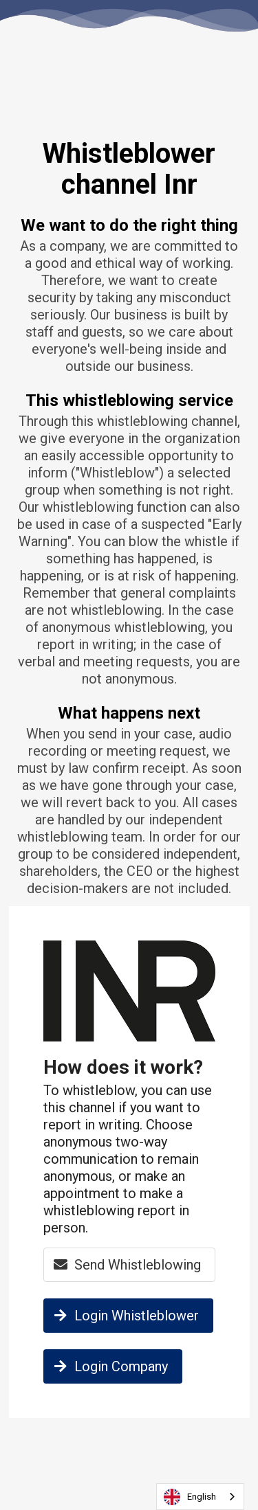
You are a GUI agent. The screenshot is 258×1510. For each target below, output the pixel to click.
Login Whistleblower (124, 1315)
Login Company (109, 1366)
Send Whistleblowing (125, 1264)
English (190, 1497)
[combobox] (200, 1496)
